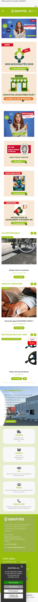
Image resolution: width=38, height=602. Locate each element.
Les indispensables (11, 232)
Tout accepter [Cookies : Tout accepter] (13, 582)
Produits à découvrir (12, 283)
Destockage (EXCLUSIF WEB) (14, 334)
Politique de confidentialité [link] (13, 596)
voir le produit (19, 277)
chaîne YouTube (16, 417)
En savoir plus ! (10, 421)
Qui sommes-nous (9, 562)
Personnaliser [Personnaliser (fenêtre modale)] (13, 591)
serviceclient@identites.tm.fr (16, 547)
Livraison (23, 562)
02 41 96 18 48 (11, 544)
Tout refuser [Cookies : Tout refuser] (13, 587)
